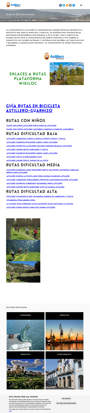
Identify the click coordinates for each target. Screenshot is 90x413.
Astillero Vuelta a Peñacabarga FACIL (24, 157)
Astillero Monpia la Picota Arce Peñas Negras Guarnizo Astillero (38, 176)
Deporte (74, 14)
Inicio (68, 14)
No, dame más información (66, 403)
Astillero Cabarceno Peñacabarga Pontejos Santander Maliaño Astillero (42, 180)
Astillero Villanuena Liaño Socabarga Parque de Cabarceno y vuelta (40, 196)
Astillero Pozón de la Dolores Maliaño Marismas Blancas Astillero (39, 146)
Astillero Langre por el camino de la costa (27, 160)
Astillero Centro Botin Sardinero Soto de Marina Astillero (35, 187)
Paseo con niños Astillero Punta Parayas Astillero (31, 126)
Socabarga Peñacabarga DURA (21, 200)
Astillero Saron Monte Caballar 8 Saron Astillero (31, 207)
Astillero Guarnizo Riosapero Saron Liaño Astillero (32, 142)
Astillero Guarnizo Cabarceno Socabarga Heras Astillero (34, 183)
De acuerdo (66, 399)
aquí (10, 411)
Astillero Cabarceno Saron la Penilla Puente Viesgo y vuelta (36, 139)
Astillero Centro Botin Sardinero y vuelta (27, 150)
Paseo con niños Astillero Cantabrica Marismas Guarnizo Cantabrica (40, 129)
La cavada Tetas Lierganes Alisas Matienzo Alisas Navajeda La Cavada (40, 204)
